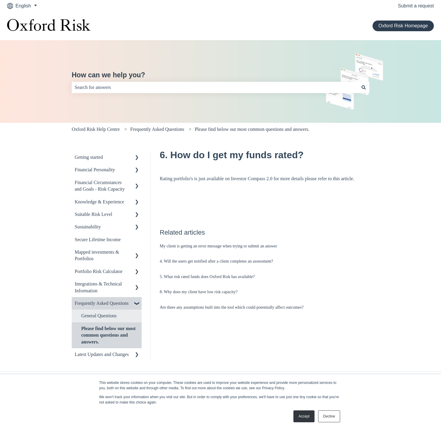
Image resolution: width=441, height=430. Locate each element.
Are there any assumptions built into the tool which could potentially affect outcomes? (232, 307)
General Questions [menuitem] (99, 315)
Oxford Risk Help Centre (96, 129)
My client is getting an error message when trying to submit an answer (218, 246)
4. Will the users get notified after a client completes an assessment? (216, 261)
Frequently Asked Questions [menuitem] (102, 303)
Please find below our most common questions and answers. (252, 129)
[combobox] (215, 87)
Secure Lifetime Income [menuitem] (98, 239)
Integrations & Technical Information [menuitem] (98, 287)
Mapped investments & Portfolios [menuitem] (97, 255)
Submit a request (416, 5)
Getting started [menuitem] (89, 157)
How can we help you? (108, 75)
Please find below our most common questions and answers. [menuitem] (108, 335)
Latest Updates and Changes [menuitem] (102, 354)
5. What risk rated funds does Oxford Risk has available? (207, 276)
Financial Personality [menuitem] (95, 169)
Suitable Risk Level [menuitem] (93, 214)
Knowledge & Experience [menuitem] (99, 201)
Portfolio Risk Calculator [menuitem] (99, 271)
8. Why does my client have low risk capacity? (198, 292)
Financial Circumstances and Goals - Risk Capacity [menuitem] (100, 186)
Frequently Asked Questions (157, 129)
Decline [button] (329, 416)
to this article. (341, 178)
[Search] (363, 87)
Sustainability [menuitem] (88, 226)
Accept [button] (303, 416)
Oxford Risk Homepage (403, 25)
